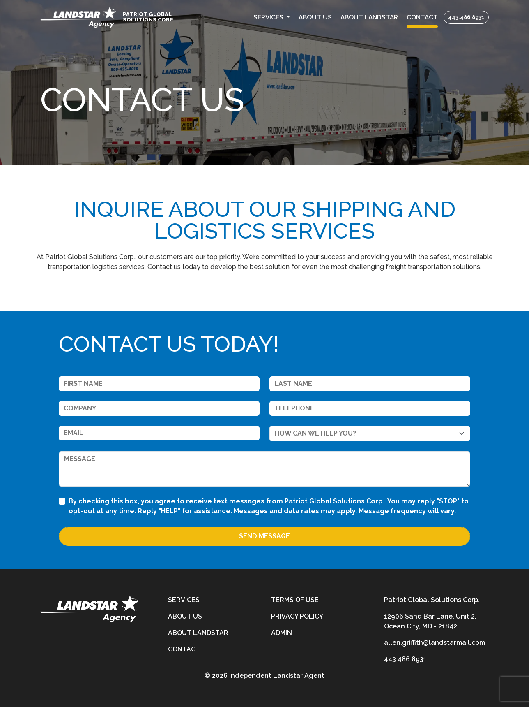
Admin (281, 633)
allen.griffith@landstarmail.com (434, 643)
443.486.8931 (466, 17)
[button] (272, 17)
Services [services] (184, 600)
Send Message (264, 536)
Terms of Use (295, 600)
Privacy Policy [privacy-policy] (297, 616)
